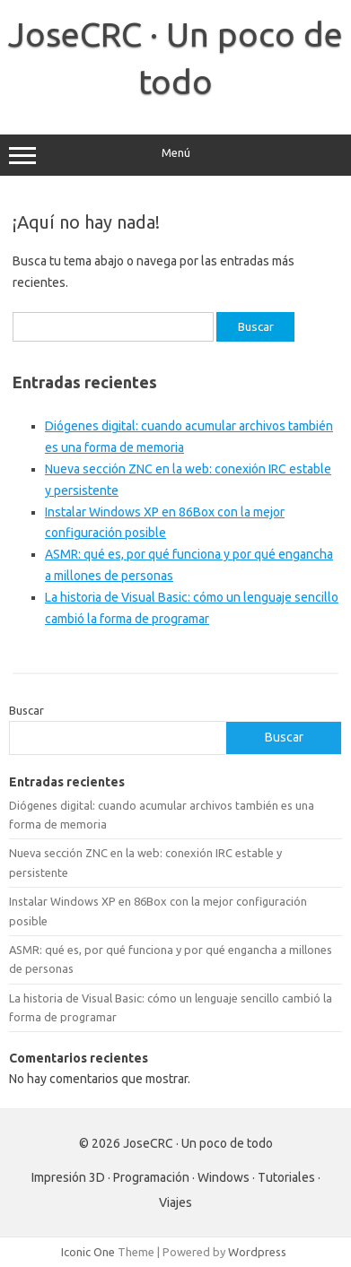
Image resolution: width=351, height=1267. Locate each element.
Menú (175, 155)
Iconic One (88, 1251)
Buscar (26, 710)
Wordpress (257, 1251)
